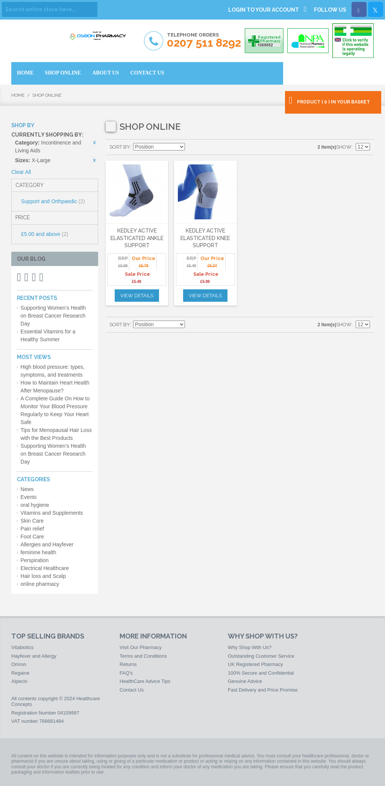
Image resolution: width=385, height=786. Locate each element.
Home (17, 95)
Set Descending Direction (191, 147)
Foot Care (32, 537)
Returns (128, 664)
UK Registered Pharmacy (255, 664)
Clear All (21, 172)
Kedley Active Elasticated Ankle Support (137, 238)
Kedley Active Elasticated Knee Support (205, 238)
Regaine (20, 673)
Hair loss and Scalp (43, 576)
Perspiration (35, 560)
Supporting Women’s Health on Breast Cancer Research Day (53, 316)
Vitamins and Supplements (52, 513)
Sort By (119, 147)
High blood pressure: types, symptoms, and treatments (53, 371)
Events (29, 497)
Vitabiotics (22, 647)
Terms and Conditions (143, 656)
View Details (136, 295)
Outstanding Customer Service (261, 656)
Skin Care (32, 521)
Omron (18, 664)
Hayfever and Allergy (33, 656)
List (218, 147)
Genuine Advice (245, 681)
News (27, 489)
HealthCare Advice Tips (145, 681)
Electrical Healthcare (45, 568)
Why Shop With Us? (249, 647)
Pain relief (32, 529)
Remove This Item (94, 142)
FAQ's (126, 673)
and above (44, 234)
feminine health (38, 552)
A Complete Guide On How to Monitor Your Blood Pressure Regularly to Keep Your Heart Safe (55, 410)
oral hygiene (35, 505)
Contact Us (132, 690)
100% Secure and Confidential (261, 673)
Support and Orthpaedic (53, 201)
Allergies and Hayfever (47, 544)
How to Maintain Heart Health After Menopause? (55, 387)
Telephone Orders (204, 40)
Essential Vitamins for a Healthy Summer (48, 335)
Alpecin (19, 681)
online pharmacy (40, 584)
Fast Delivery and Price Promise (263, 690)
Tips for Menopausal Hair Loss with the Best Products (56, 434)
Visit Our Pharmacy (141, 647)
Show (344, 147)
